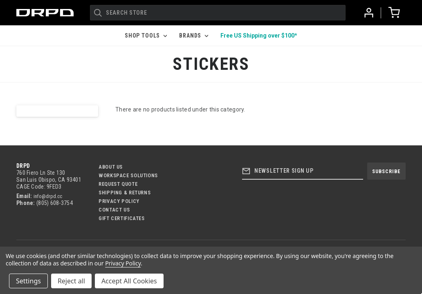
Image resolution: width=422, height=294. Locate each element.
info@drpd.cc (48, 196)
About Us (111, 167)
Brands (193, 35)
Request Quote (118, 184)
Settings (28, 280)
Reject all (71, 280)
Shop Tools (146, 35)
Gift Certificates (122, 218)
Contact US (114, 210)
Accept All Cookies (129, 280)
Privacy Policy (119, 201)
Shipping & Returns (124, 192)
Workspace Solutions (128, 175)
